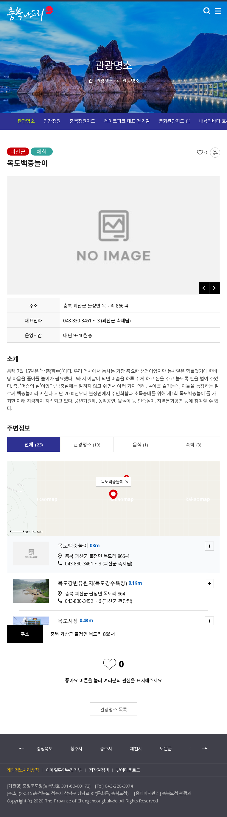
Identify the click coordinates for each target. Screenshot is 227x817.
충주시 (106, 749)
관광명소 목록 (113, 709)
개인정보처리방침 (23, 770)
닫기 (127, 482)
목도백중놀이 (73, 545)
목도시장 (68, 621)
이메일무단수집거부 (64, 770)
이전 (22, 749)
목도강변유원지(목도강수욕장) (92, 583)
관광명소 (104, 81)
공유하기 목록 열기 (215, 153)
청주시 (76, 749)
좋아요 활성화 (200, 152)
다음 (205, 749)
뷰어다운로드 (128, 770)
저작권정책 (99, 770)
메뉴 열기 (218, 11)
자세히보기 (205, 579)
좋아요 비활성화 (109, 664)
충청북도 (44, 749)
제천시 (136, 749)
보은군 (166, 749)
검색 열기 (207, 11)
